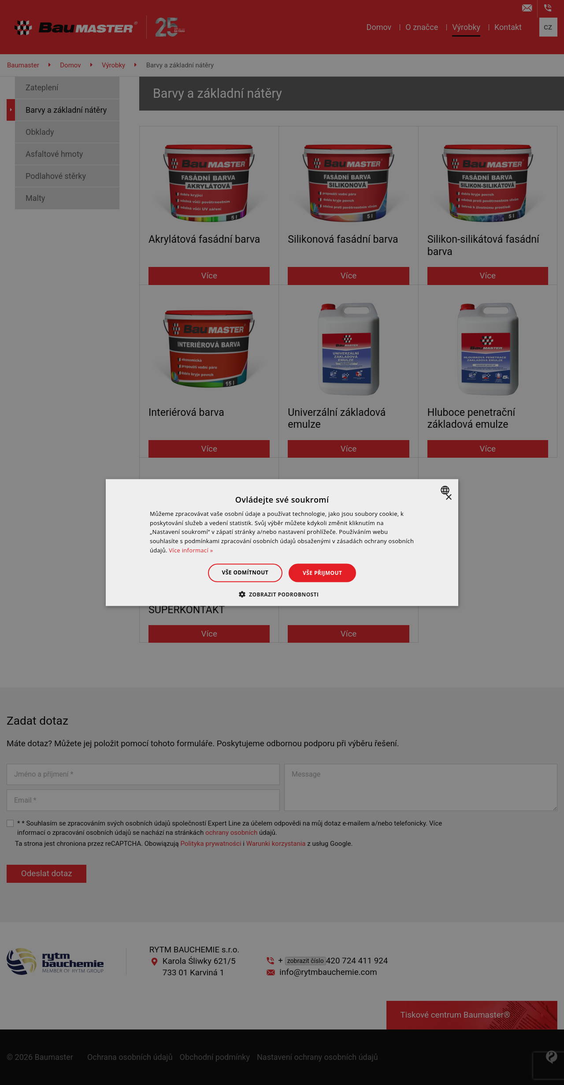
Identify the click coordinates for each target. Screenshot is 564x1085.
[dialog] (282, 542)
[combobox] (446, 489)
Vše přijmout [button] (322, 572)
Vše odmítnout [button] (245, 572)
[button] (282, 594)
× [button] (448, 497)
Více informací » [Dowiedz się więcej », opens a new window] (191, 550)
